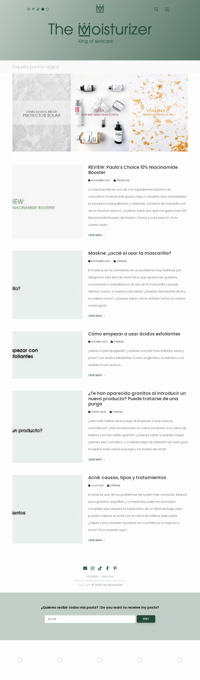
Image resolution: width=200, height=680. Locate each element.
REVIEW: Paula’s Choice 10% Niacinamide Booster (133, 170)
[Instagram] (29, 9)
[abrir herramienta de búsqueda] (156, 9)
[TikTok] (39, 9)
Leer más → (96, 235)
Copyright (84, 585)
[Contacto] (85, 568)
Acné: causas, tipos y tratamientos (127, 477)
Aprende (120, 261)
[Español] (49, 9)
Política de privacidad (89, 581)
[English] (44, 9)
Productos (122, 180)
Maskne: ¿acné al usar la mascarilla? (129, 253)
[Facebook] (107, 568)
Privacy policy (116, 581)
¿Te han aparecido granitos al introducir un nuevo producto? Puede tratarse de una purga (137, 399)
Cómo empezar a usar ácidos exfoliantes (134, 334)
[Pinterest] (34, 9)
